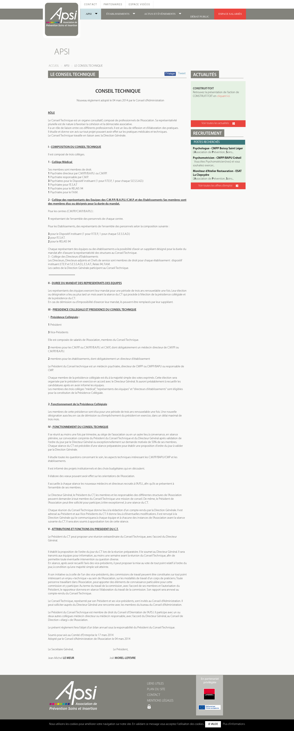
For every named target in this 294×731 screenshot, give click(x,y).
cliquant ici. (223, 96)
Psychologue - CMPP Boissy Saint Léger (218, 148)
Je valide (213, 724)
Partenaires (113, 4)
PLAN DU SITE (156, 689)
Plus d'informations (234, 724)
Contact (90, 4)
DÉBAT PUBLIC (199, 16)
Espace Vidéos (139, 4)
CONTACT (153, 695)
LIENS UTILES (155, 683)
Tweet (182, 73)
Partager (170, 73)
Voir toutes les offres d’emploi (218, 185)
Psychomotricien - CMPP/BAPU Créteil (217, 158)
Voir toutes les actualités (218, 123)
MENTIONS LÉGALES (160, 700)
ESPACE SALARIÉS (230, 13)
